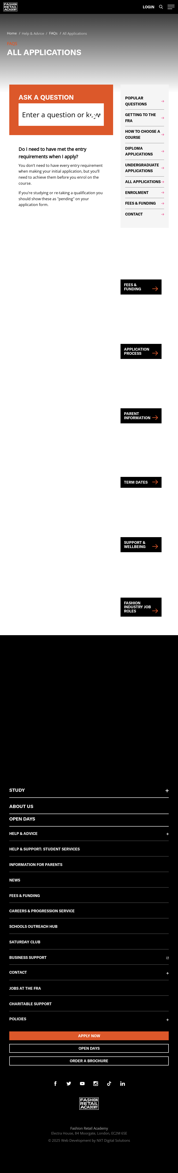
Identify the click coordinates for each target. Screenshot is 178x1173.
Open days (89, 1048)
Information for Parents (35, 864)
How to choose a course (144, 134)
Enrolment (144, 192)
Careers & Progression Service (42, 911)
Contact (144, 214)
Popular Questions (144, 101)
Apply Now (89, 1036)
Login (148, 7)
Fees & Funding (144, 203)
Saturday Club (24, 942)
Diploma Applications (144, 151)
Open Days (22, 818)
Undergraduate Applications (144, 168)
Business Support (28, 957)
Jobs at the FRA (25, 988)
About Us (21, 806)
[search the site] (161, 7)
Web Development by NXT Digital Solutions (95, 1140)
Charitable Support (30, 1004)
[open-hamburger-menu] (171, 7)
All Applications (144, 181)
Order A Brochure (89, 1061)
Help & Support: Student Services (44, 849)
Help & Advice (23, 833)
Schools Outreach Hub (33, 926)
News (14, 880)
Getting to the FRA (144, 117)
